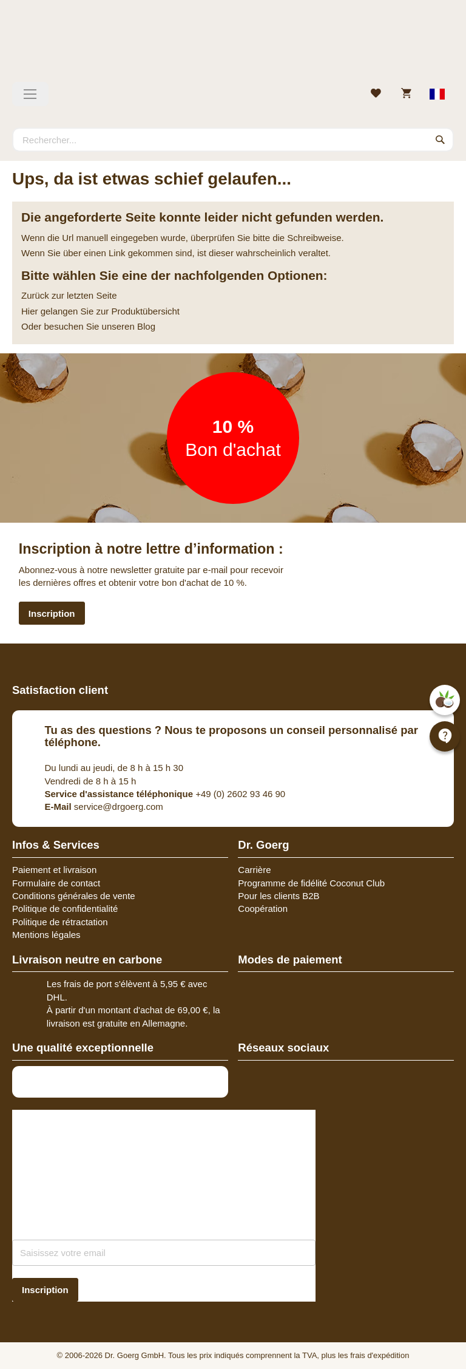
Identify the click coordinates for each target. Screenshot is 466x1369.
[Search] (440, 139)
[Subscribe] (45, 1290)
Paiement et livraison (54, 870)
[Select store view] (437, 94)
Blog (146, 326)
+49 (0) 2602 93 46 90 (165, 794)
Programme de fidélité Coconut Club (311, 883)
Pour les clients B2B (278, 896)
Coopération (263, 908)
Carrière (254, 870)
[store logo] (233, 45)
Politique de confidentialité (65, 908)
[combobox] (233, 139)
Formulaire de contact (56, 883)
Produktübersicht (145, 311)
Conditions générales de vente (73, 896)
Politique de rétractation (60, 922)
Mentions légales (46, 934)
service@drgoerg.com (104, 806)
